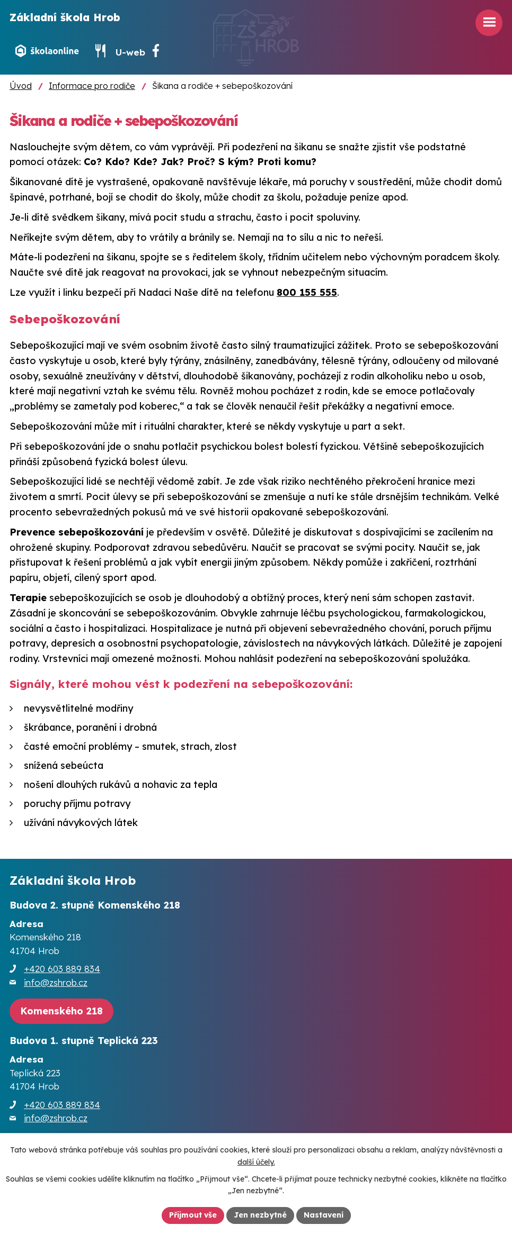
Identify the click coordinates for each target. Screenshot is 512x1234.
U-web (130, 52)
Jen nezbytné (260, 1215)
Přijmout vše (193, 1215)
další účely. (256, 1162)
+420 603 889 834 (62, 968)
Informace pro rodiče (92, 85)
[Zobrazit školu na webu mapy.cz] (61, 1011)
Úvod (21, 85)
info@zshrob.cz (55, 982)
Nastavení (323, 1215)
